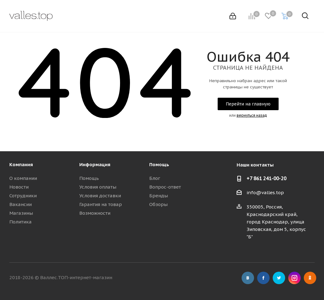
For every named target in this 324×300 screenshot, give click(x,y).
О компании (23, 178)
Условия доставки (100, 196)
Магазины (21, 213)
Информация (94, 164)
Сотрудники (23, 196)
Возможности (94, 213)
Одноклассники (310, 278)
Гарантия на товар (100, 204)
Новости (19, 187)
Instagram (294, 278)
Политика (20, 222)
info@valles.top (265, 192)
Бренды (158, 196)
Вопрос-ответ (165, 187)
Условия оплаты (97, 187)
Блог (154, 178)
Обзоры (158, 204)
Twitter (279, 278)
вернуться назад (252, 115)
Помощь (89, 178)
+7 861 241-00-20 (266, 178)
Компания (21, 164)
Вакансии (20, 204)
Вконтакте (248, 278)
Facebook (263, 278)
